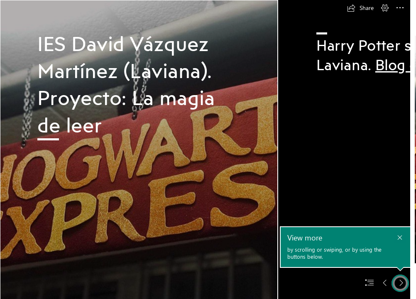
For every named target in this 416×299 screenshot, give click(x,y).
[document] (208, 149)
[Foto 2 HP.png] (138, 149)
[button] (360, 7)
